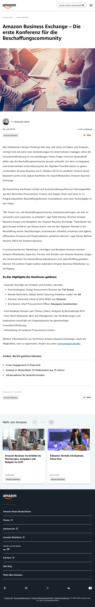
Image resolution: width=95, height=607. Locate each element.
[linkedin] (68, 588)
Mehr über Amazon (12, 575)
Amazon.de (10, 528)
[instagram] (26, 588)
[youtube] (90, 588)
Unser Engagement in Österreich (23, 365)
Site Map (7, 566)
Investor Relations (14, 537)
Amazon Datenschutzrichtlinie (42, 598)
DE (6, 549)
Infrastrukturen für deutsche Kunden (25, 375)
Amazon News (8, 17)
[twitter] (47, 588)
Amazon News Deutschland (17, 511)
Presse (8, 520)
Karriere (9, 557)
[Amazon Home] (9, 6)
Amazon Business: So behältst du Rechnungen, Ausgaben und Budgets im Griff (23, 458)
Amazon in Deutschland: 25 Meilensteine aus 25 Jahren (35, 370)
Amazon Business (22, 17)
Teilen (87, 135)
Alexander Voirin (21, 121)
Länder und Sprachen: (12, 546)
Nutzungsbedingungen (22, 598)
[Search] (70, 5)
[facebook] (4, 588)
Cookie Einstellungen (61, 598)
